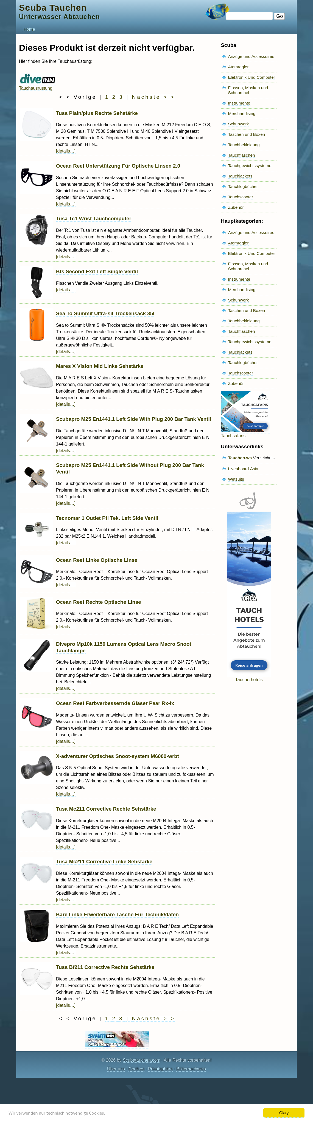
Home (29, 29)
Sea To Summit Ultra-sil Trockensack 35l (105, 313)
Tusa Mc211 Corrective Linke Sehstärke (104, 861)
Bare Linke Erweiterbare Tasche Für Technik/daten (117, 914)
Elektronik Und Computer (251, 77)
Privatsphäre (160, 1069)
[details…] (66, 151)
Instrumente (239, 103)
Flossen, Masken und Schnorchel (248, 90)
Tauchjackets (240, 176)
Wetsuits (236, 479)
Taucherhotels (249, 677)
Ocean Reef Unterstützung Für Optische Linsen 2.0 (118, 166)
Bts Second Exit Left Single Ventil (97, 271)
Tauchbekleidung (243, 144)
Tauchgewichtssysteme (249, 165)
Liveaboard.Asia (243, 468)
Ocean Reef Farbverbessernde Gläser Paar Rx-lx (115, 703)
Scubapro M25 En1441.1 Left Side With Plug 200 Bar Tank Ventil (133, 419)
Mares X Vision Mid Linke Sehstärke (100, 366)
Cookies (136, 1069)
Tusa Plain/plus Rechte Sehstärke (97, 113)
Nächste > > (153, 97)
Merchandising (241, 113)
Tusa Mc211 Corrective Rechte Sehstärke (106, 809)
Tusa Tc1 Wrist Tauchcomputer (93, 218)
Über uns (116, 1069)
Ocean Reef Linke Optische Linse (96, 560)
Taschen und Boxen (246, 134)
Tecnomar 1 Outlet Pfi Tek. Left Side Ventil (107, 518)
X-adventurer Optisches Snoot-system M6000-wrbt (117, 756)
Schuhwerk (238, 124)
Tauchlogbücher (243, 186)
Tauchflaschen (241, 155)
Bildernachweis (191, 1069)
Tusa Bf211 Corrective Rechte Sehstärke (105, 967)
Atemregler (238, 66)
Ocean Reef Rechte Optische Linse (98, 602)
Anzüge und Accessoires (251, 56)
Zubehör (236, 207)
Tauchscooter (240, 196)
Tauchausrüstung (37, 86)
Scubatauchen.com (141, 1060)
